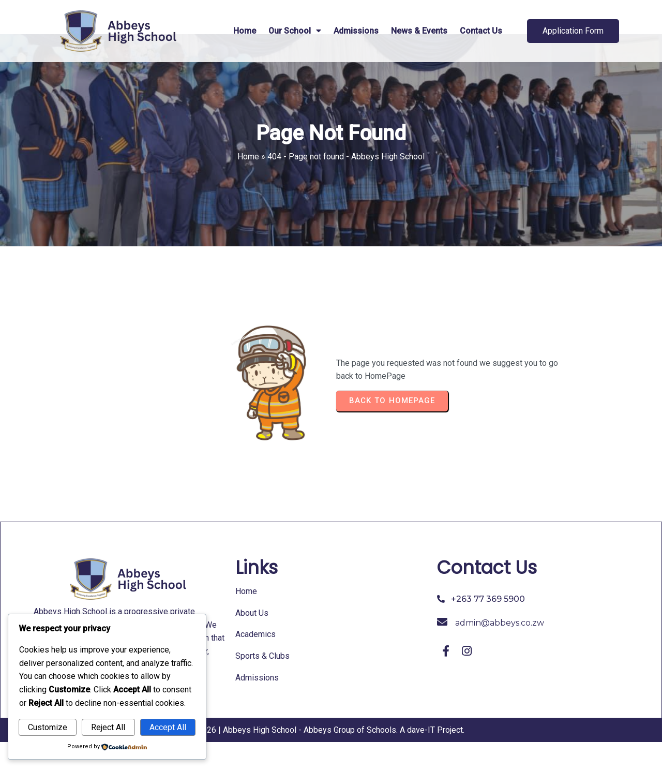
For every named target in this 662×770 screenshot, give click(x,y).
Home (248, 184)
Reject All (108, 727)
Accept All (167, 727)
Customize (47, 727)
